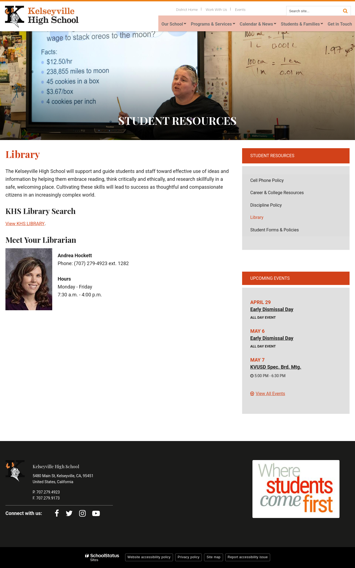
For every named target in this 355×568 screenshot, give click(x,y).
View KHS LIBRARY (26, 223)
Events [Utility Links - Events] (242, 9)
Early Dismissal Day (271, 309)
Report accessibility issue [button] (248, 557)
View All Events (270, 393)
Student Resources (272, 155)
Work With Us (221, 9)
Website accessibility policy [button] (149, 557)
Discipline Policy (274, 206)
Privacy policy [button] (188, 557)
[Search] (345, 10)
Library (256, 217)
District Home (195, 9)
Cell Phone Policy (275, 182)
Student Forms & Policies (274, 229)
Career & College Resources (277, 192)
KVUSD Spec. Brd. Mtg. (275, 367)
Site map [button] (213, 557)
